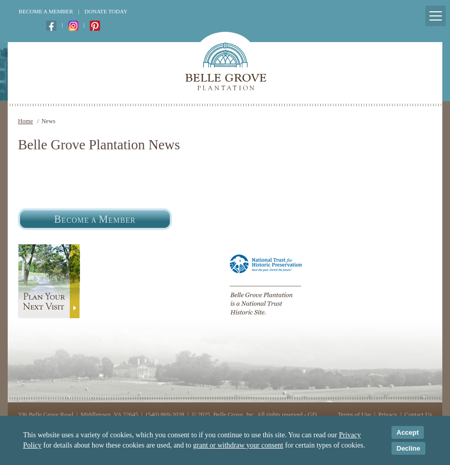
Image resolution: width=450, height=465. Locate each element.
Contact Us (418, 414)
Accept (408, 432)
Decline (408, 448)
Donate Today (106, 11)
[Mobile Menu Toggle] (435, 16)
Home (25, 121)
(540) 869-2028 (165, 414)
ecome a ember (95, 219)
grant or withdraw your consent (238, 445)
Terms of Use (354, 414)
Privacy (387, 414)
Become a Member (46, 11)
